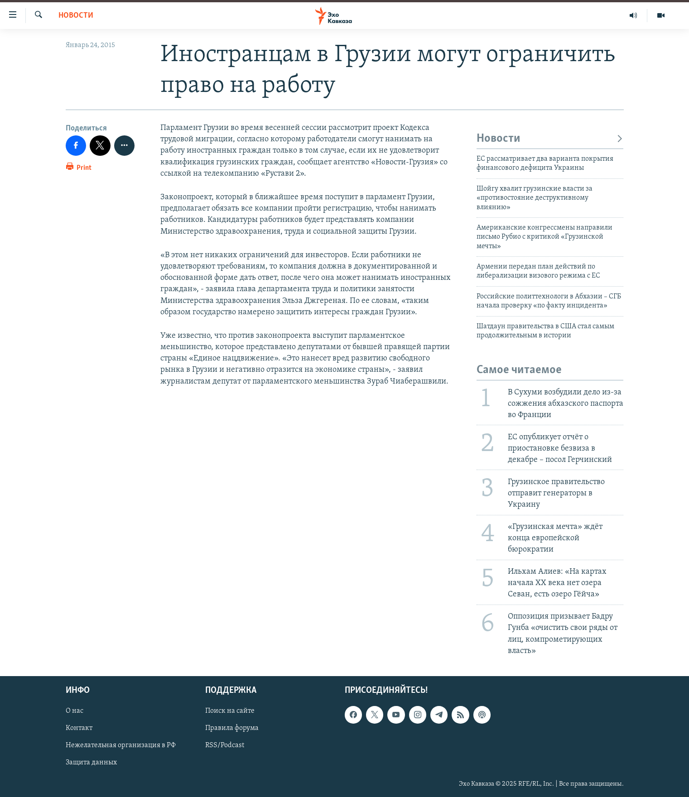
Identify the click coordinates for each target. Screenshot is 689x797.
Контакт (79, 728)
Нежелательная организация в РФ (121, 745)
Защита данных (91, 762)
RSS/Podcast (224, 745)
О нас (74, 711)
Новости (75, 15)
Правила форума (232, 728)
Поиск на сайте (230, 711)
